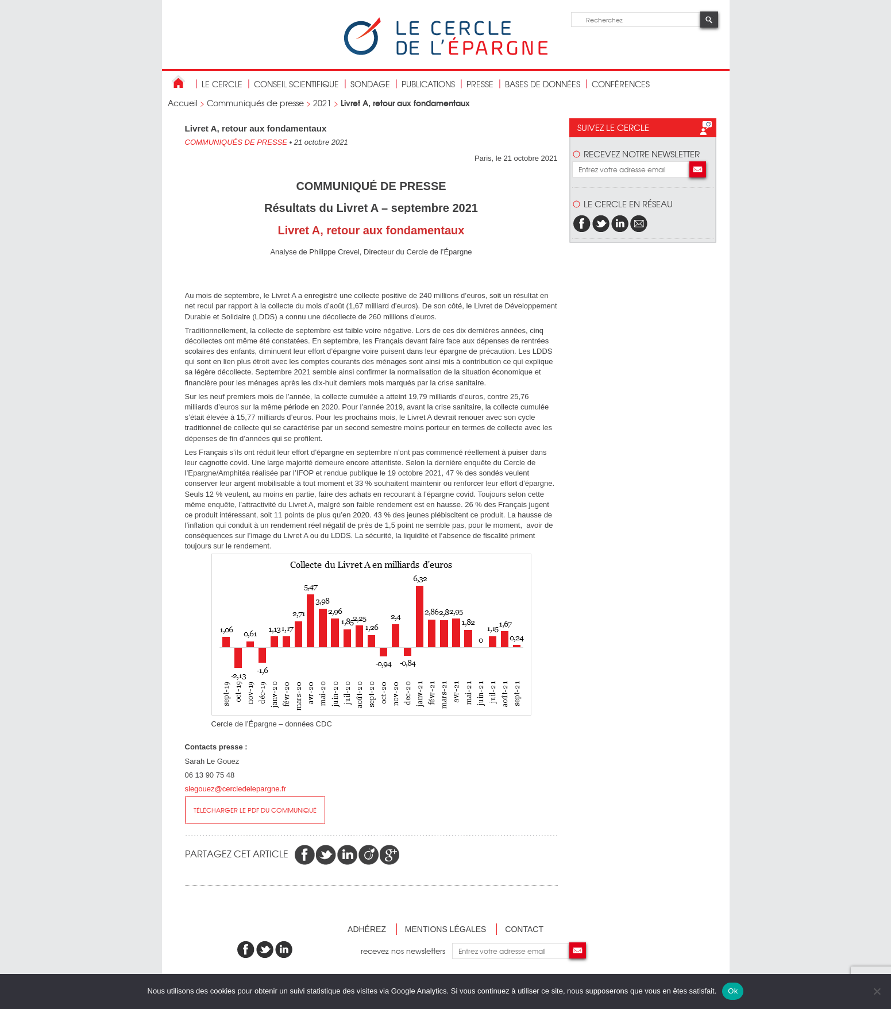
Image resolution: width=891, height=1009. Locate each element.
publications (428, 84)
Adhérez (367, 929)
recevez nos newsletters (406, 950)
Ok (733, 991)
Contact (524, 929)
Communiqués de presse (255, 103)
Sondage (370, 84)
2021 (322, 103)
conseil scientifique (296, 84)
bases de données (542, 84)
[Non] (876, 991)
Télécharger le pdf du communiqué (255, 809)
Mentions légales (446, 929)
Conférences (621, 84)
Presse (479, 84)
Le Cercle (222, 84)
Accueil (183, 103)
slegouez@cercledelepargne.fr (236, 788)
